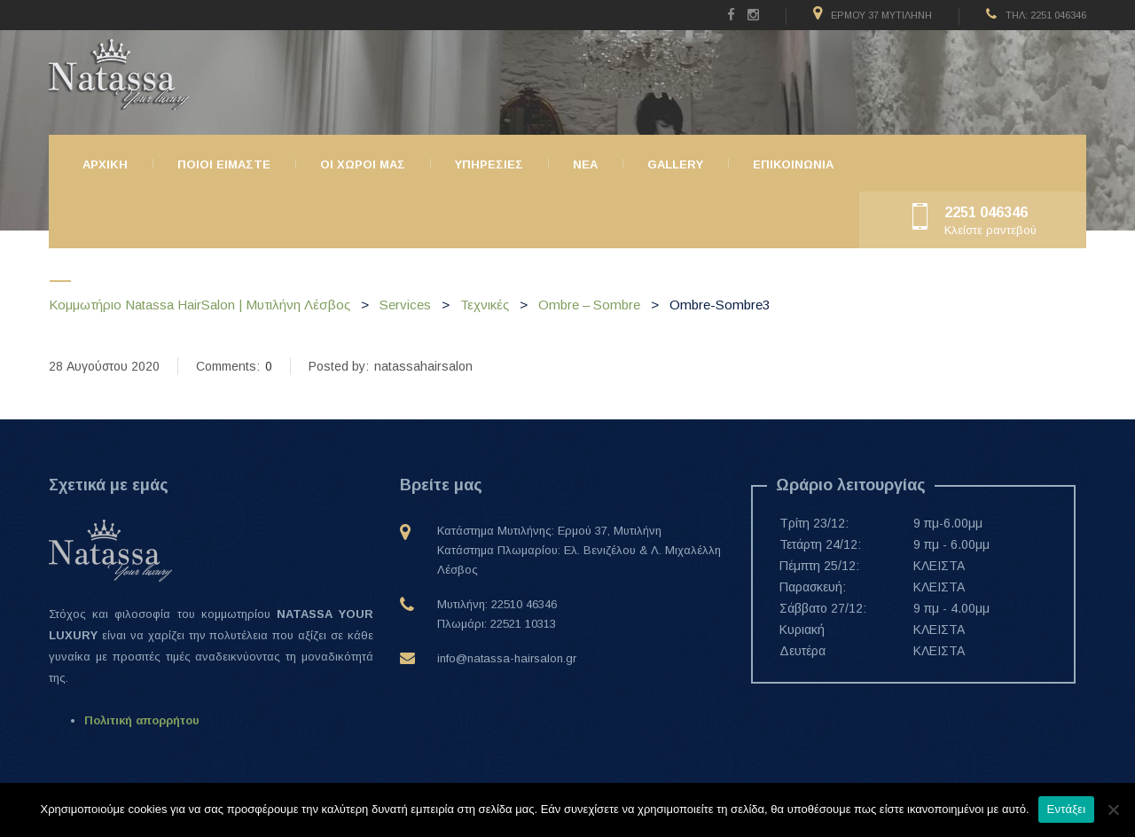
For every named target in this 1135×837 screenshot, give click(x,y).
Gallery (675, 164)
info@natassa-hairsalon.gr (506, 658)
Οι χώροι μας (362, 164)
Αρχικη (105, 164)
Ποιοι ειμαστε (223, 164)
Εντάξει (1066, 809)
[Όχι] (1113, 809)
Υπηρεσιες (489, 164)
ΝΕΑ (585, 164)
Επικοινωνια (793, 164)
